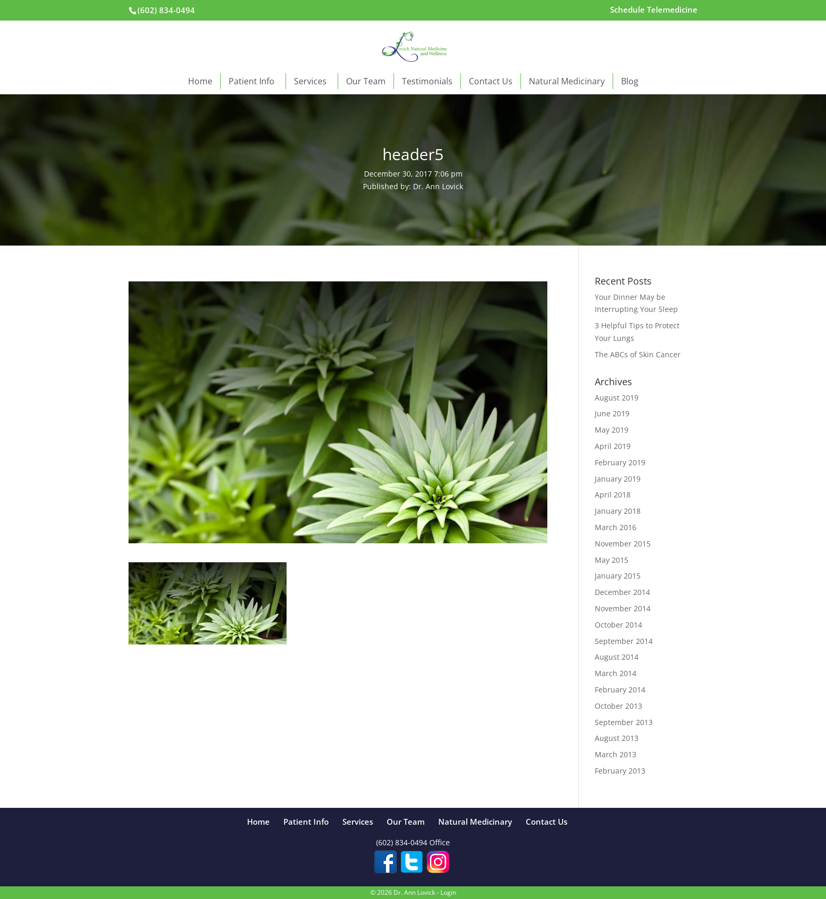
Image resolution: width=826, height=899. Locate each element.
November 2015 (623, 544)
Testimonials (427, 81)
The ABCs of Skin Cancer (638, 354)
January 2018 (618, 511)
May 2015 (611, 560)
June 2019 (612, 413)
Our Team (366, 81)
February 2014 (620, 690)
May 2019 (611, 430)
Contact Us (491, 81)
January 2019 (618, 479)
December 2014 (622, 592)
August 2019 (616, 398)
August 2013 (616, 738)
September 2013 (624, 722)
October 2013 (618, 706)
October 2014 (618, 625)
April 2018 (613, 495)
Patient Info (253, 81)
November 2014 (623, 608)
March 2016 (615, 527)
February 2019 (620, 462)
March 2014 (615, 673)
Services (312, 81)
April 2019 (613, 446)
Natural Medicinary (567, 81)
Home (200, 81)
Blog (629, 81)
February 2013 (620, 771)
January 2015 (618, 576)
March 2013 (615, 754)
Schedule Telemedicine (653, 10)
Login (448, 892)
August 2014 (616, 657)
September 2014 (624, 641)
